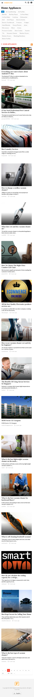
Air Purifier (21, 11)
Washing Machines (19, 36)
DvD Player (10, 19)
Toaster (27, 30)
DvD (3, 19)
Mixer (13, 28)
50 (11, 673)
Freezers (19, 22)
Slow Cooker (19, 30)
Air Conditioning (11, 11)
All (3, 11)
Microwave (5, 28)
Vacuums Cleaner (12, 33)
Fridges (26, 22)
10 (2, 673)
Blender (4, 14)
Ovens (19, 28)
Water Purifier (6, 38)
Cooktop (15, 17)
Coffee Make (24, 14)
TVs (3, 33)
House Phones (17, 25)
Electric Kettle (20, 19)
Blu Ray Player (13, 14)
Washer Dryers (24, 33)
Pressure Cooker (7, 30)
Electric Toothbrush (8, 22)
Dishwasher (23, 17)
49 (8, 673)
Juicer (25, 25)
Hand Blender (6, 25)
